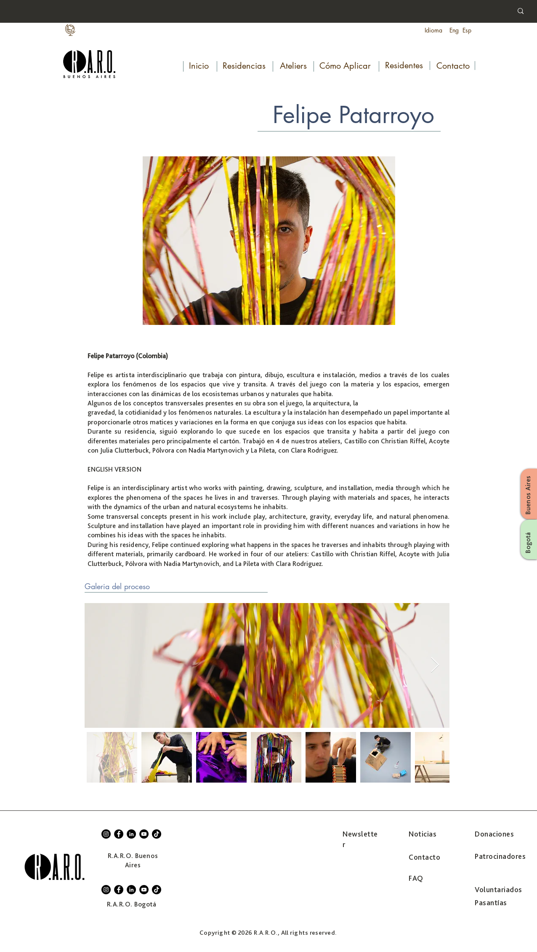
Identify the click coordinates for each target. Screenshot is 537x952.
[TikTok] (156, 834)
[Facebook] (118, 834)
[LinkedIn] (131, 834)
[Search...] (448, 12)
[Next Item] (435, 665)
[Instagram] (106, 834)
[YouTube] (144, 834)
